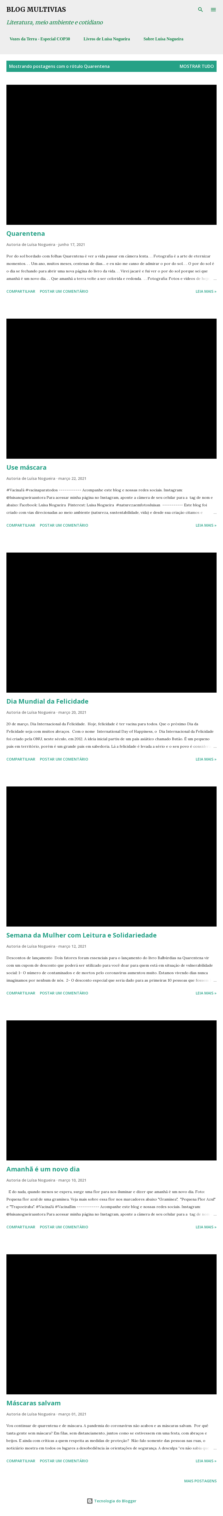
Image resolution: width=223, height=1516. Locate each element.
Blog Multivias (36, 9)
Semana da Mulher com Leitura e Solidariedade (81, 935)
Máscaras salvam (33, 1402)
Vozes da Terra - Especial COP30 (36, 39)
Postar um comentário (64, 291)
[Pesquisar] (200, 9)
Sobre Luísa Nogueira (160, 39)
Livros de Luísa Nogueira (103, 39)
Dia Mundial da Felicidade (47, 701)
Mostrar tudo (197, 66)
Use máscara (26, 467)
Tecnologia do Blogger (111, 1500)
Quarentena (25, 233)
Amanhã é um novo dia (43, 1168)
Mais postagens (200, 1480)
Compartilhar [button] (20, 291)
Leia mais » (206, 291)
